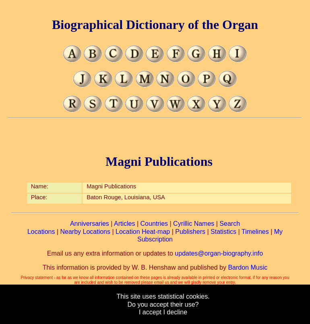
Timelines (255, 231)
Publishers (190, 231)
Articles (124, 223)
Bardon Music (247, 267)
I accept (150, 312)
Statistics (223, 231)
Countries (154, 223)
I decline (175, 312)
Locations (41, 231)
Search (229, 223)
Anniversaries (89, 223)
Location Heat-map (143, 231)
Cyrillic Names (193, 223)
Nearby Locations (85, 231)
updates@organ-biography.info (219, 253)
